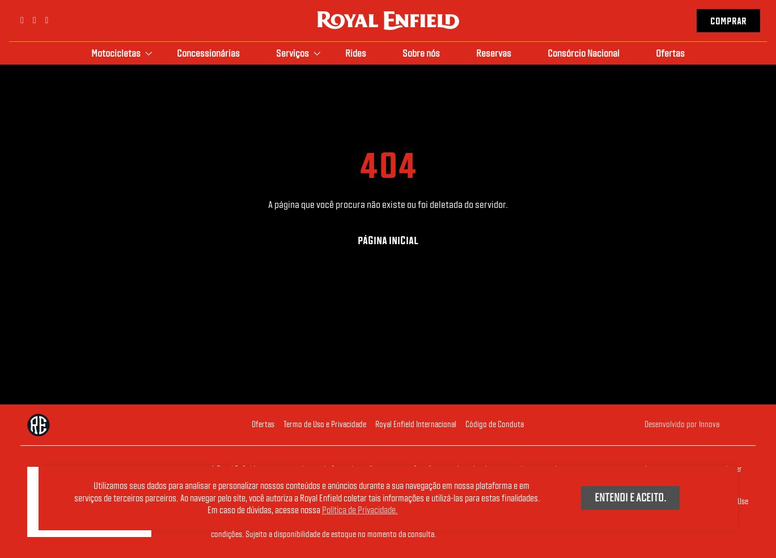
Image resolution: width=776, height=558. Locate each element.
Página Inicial (388, 240)
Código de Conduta (494, 424)
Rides (355, 53)
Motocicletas (116, 53)
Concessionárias (208, 53)
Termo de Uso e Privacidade (324, 424)
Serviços (292, 53)
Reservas (493, 53)
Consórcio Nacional (584, 53)
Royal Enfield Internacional (415, 424)
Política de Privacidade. (360, 510)
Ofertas (670, 53)
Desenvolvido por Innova (681, 424)
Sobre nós (421, 53)
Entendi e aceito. (630, 497)
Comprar (728, 21)
